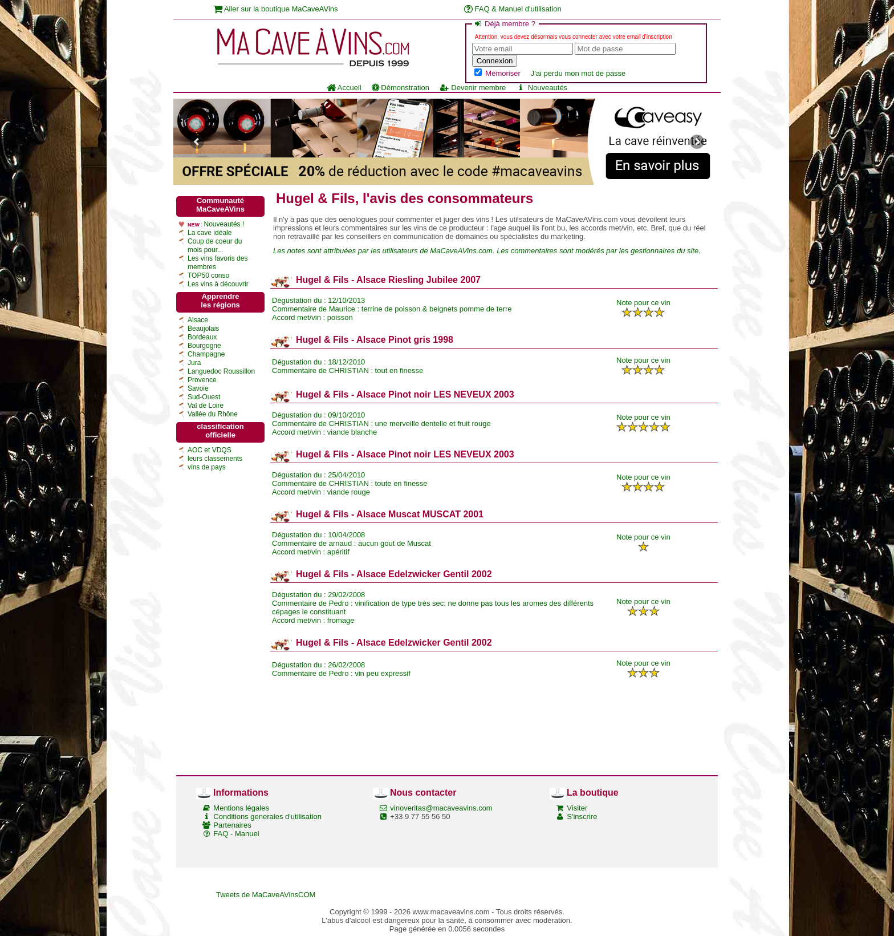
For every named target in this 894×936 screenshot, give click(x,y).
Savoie (198, 388)
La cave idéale (209, 233)
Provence (202, 380)
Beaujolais (203, 329)
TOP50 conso (208, 275)
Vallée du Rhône (213, 414)
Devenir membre (473, 87)
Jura (194, 363)
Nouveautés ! (224, 224)
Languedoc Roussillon (221, 371)
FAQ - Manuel (236, 833)
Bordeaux (202, 337)
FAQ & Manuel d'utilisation (513, 9)
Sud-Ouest (204, 397)
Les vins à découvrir (218, 284)
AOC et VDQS (209, 450)
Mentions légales (241, 808)
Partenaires (232, 825)
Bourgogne (204, 346)
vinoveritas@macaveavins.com (441, 808)
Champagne (206, 354)
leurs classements (215, 459)
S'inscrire (582, 816)
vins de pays (207, 467)
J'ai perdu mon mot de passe (578, 73)
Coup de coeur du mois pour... (215, 245)
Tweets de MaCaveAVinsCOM (265, 894)
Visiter (577, 808)
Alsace (198, 320)
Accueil (344, 87)
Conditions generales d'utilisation (267, 816)
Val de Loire (206, 406)
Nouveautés (541, 87)
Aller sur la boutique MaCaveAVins (275, 9)
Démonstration (400, 87)
